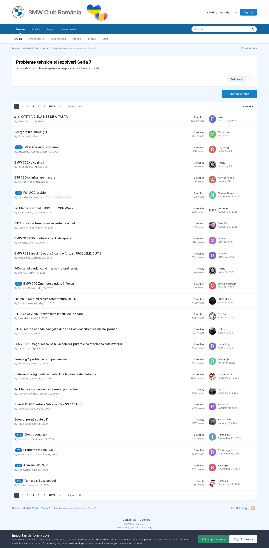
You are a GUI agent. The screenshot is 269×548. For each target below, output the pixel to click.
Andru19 (22, 272)
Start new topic (239, 93)
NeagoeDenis (226, 192)
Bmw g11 (223, 465)
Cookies (145, 519)
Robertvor (23, 408)
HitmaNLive (224, 298)
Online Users (36, 38)
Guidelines (102, 539)
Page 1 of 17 (76, 106)
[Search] (210, 29)
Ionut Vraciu (25, 166)
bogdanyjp (224, 147)
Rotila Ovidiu (25, 212)
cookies (157, 539)
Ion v (20, 333)
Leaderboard (58, 38)
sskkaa (222, 238)
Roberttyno (224, 419)
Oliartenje (23, 363)
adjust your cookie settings (68, 543)
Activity (35, 29)
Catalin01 (23, 227)
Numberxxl (24, 378)
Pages (50, 29)
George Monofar (27, 393)
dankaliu (23, 197)
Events (92, 38)
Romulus (223, 480)
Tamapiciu (24, 439)
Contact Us (129, 519)
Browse (20, 31)
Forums (17, 38)
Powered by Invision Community (134, 527)
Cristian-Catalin (27, 288)
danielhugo (24, 348)
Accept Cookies (213, 539)
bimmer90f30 (226, 374)
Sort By (248, 106)
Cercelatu (24, 318)
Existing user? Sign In (222, 12)
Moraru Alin (24, 136)
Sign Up (248, 12)
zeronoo (223, 208)
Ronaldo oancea (27, 303)
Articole (76, 38)
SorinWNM (24, 469)
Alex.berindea (26, 181)
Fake (21, 121)
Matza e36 (24, 257)
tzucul (221, 389)
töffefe (222, 329)
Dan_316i (223, 223)
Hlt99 (21, 423)
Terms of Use (75, 539)
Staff (105, 38)
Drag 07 (222, 253)
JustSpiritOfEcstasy (29, 151)
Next (52, 106)
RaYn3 (221, 162)
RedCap (222, 314)
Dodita (21, 485)
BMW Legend (25, 454)
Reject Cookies (243, 539)
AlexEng (22, 242)
